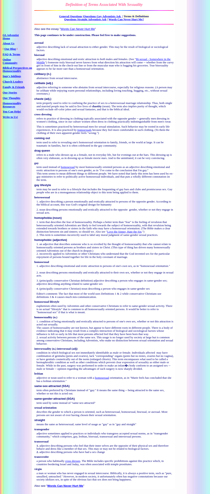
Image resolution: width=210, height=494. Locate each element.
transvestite (41, 456)
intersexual (64, 348)
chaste (38, 98)
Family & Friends (14, 87)
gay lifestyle (42, 185)
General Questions (70, 16)
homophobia (43, 217)
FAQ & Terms (11, 54)
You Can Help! (12, 111)
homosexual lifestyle (46, 301)
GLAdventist (11, 35)
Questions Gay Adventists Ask (102, 16)
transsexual (41, 441)
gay (36, 163)
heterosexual (42, 197)
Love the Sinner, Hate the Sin (124, 231)
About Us (8, 43)
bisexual (39, 55)
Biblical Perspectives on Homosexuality (17, 69)
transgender (41, 429)
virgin (38, 469)
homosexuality (43, 317)
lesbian (38, 373)
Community (10, 62)
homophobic (43, 240)
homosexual (68, 167)
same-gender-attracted (50, 398)
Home (6, 38)
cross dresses (72, 461)
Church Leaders (13, 81)
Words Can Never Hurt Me (78, 29)
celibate (39, 83)
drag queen (42, 150)
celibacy (40, 74)
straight (39, 420)
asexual (38, 42)
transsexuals (84, 129)
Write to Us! (10, 117)
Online (7, 59)
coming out (42, 138)
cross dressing (43, 114)
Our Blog (10, 48)
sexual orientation (45, 407)
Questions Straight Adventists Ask (85, 19)
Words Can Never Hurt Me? (126, 19)
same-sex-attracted (47, 386)
